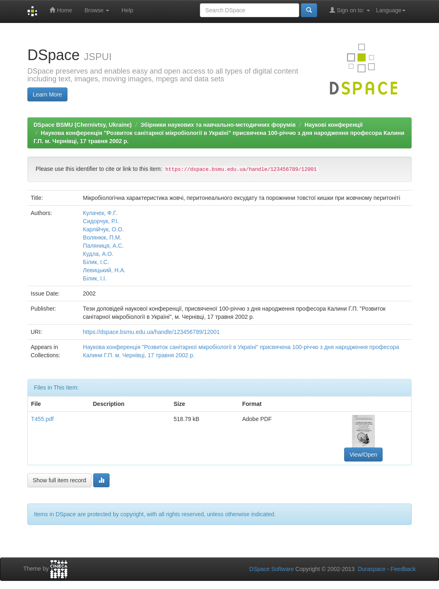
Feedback (403, 569)
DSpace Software (271, 569)
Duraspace (371, 569)
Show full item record (59, 480)
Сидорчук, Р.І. (101, 221)
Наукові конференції (334, 124)
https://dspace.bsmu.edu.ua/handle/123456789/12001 (151, 332)
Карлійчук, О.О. (103, 229)
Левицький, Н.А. (104, 270)
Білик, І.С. (96, 262)
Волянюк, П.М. (102, 237)
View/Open (363, 454)
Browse (97, 10)
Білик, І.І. (95, 278)
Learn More (47, 94)
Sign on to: (349, 10)
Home (60, 10)
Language (390, 10)
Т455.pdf (42, 419)
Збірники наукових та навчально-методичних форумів (218, 124)
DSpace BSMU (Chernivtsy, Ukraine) (83, 124)
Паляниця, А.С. (103, 245)
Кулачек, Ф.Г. (100, 213)
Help (127, 10)
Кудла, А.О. (98, 254)
